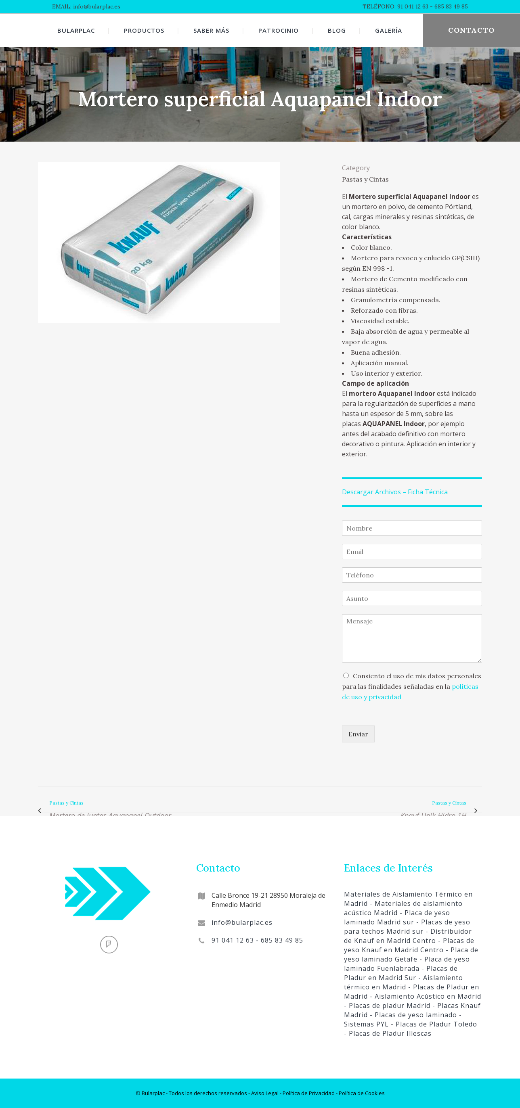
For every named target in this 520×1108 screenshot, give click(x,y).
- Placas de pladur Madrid (387, 1005)
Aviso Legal (265, 1093)
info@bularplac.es (242, 922)
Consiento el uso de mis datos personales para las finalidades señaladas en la (411, 686)
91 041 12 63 (233, 940)
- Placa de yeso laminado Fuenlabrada (407, 964)
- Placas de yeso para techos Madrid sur (407, 927)
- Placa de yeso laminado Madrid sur (397, 917)
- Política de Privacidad (307, 1093)
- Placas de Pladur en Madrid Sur (401, 973)
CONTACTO (471, 30)
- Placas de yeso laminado (412, 1014)
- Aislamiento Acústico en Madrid (424, 996)
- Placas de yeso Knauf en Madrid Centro (409, 945)
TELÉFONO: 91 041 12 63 (395, 6)
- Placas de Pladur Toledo (433, 1024)
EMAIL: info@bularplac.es (86, 6)
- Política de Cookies (360, 1093)
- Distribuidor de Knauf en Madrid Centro (408, 936)
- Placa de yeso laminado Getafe (411, 954)
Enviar (358, 734)
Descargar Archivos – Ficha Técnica (395, 491)
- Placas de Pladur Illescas (388, 1033)
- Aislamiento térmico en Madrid (403, 982)
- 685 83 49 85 (448, 6)
